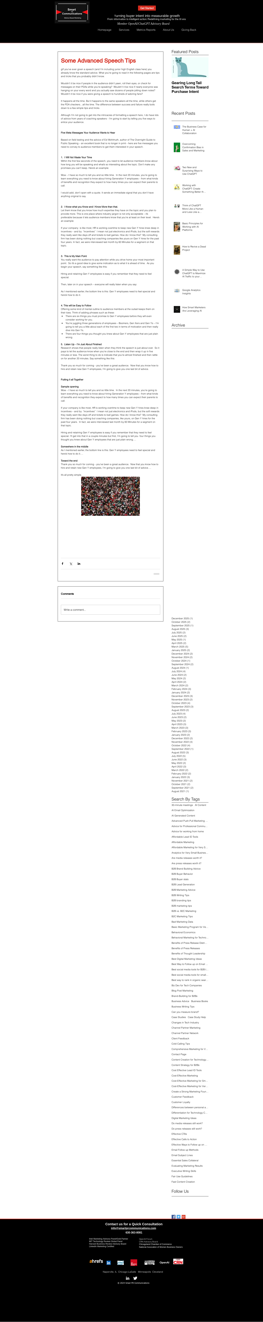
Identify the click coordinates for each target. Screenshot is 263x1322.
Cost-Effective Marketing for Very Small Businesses (190, 1086)
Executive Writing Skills (184, 1171)
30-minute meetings (182, 805)
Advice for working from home (188, 831)
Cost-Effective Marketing (185, 1075)
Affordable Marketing (183, 842)
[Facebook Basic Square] (173, 1217)
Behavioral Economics (183, 932)
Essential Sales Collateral (185, 1160)
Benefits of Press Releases (186, 948)
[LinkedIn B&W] (127, 1278)
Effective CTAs (179, 1133)
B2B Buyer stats (180, 879)
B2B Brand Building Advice (186, 868)
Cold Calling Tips (181, 1043)
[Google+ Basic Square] (184, 1217)
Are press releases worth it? (186, 863)
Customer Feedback (183, 1096)
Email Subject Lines (182, 1155)
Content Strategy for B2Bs (185, 1065)
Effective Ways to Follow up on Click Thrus (190, 1144)
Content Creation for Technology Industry (190, 1059)
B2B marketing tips (182, 905)
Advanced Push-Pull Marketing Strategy (190, 820)
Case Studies (179, 1017)
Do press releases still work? (187, 1128)
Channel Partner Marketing (186, 1027)
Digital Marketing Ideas (184, 1118)
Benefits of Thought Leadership (188, 953)
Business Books (199, 1001)
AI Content (200, 805)
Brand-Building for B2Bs (184, 996)
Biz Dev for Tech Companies (187, 985)
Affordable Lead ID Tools (185, 836)
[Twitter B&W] (135, 1278)
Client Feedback (180, 1038)
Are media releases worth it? (187, 857)
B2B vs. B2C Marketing (184, 911)
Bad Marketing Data (182, 921)
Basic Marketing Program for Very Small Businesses (190, 926)
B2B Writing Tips (180, 895)
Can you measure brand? (185, 1011)
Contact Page (179, 1054)
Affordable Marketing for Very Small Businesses (190, 847)
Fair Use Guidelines (182, 1176)
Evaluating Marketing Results (187, 1165)
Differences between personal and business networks (190, 1107)
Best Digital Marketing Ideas (187, 958)
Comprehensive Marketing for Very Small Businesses (190, 1049)
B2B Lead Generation (183, 884)
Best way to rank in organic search (190, 980)
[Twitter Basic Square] (178, 1217)
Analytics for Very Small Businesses (190, 852)
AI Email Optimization (183, 810)
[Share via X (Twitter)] (70, 563)
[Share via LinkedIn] (79, 563)
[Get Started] (147, 8)
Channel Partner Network (185, 1033)
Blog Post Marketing (182, 990)
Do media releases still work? (187, 1123)
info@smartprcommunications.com (133, 1228)
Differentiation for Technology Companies (190, 1112)
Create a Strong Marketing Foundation (190, 1091)
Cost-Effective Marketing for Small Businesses (190, 1080)
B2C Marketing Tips (182, 916)
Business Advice (180, 1001)
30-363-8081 (134, 1232)
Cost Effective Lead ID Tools (187, 1070)
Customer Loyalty (181, 1102)
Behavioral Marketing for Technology (190, 937)
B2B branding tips (181, 900)
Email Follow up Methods (185, 1149)
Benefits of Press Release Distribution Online (190, 942)
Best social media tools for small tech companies (190, 974)
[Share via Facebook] (62, 563)
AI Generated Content (183, 815)
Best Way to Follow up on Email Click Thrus (190, 964)
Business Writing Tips (183, 1006)
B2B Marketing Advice (183, 889)
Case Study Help (197, 1017)
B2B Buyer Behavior (182, 873)
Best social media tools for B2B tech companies (190, 969)
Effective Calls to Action (184, 1139)
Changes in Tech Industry (185, 1022)
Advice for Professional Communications (190, 826)
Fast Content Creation (183, 1181)
